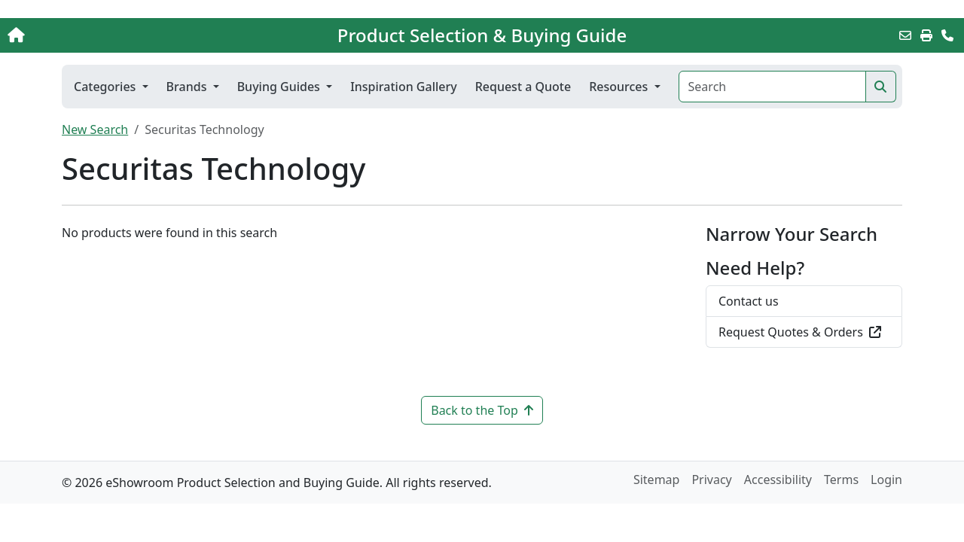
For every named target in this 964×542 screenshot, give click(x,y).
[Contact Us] (947, 35)
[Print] (926, 35)
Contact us (748, 301)
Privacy (711, 479)
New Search (95, 129)
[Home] (101, 35)
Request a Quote (523, 86)
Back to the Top (482, 410)
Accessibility (778, 479)
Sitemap (656, 479)
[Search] (772, 86)
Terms (841, 479)
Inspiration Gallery (403, 86)
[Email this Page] (905, 35)
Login (886, 479)
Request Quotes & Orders (799, 332)
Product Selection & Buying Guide (482, 35)
